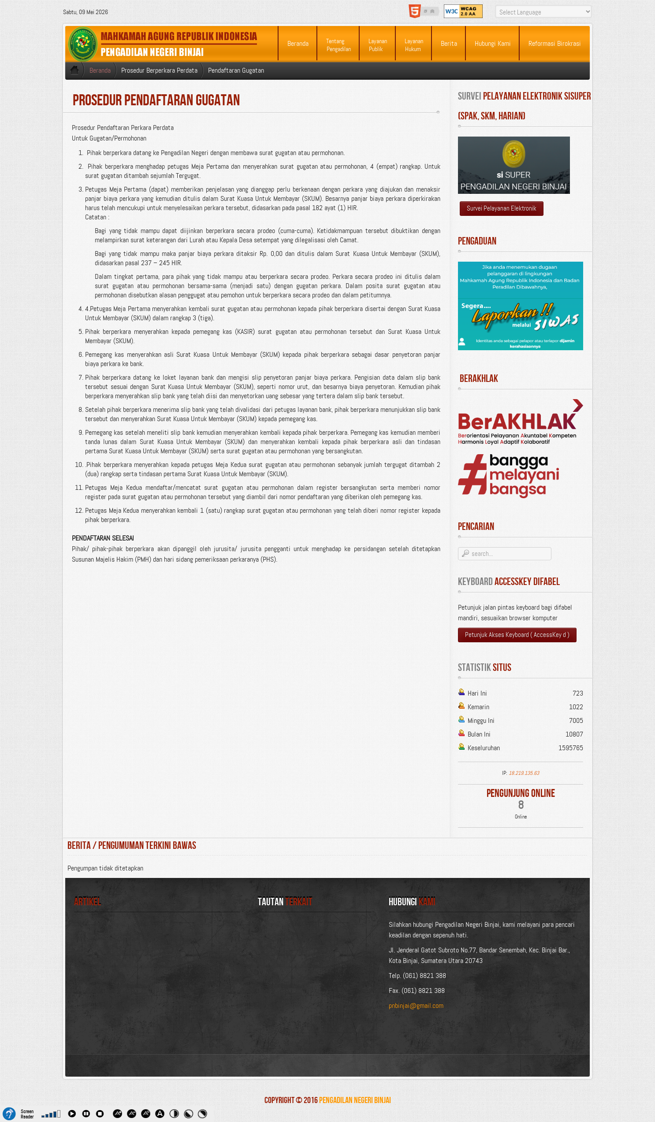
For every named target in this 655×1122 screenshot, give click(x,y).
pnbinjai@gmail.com (416, 1005)
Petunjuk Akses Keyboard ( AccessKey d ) (517, 634)
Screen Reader (27, 1113)
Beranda (100, 70)
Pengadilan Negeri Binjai (355, 1100)
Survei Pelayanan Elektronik (501, 208)
